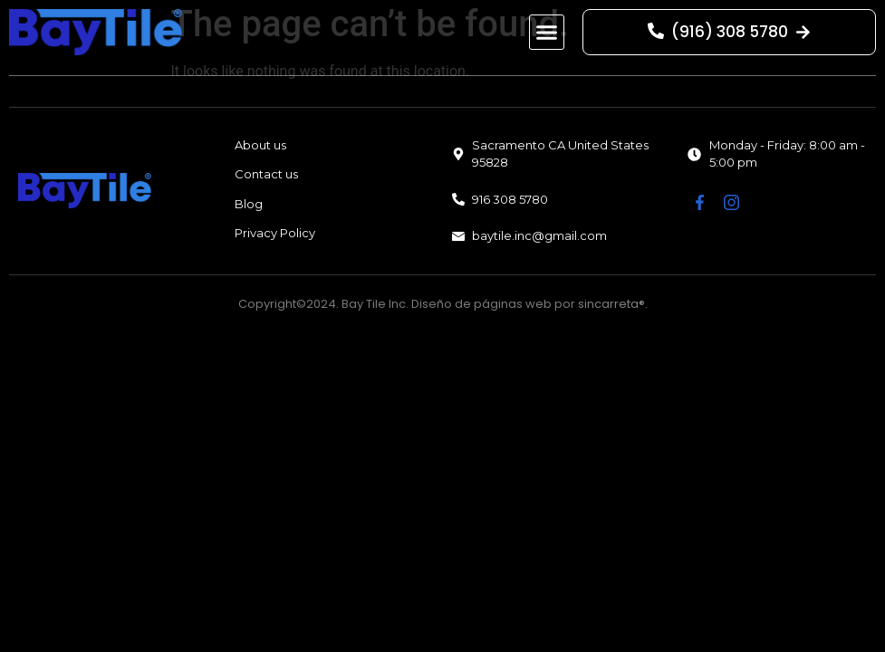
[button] (547, 32)
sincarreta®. (613, 303)
